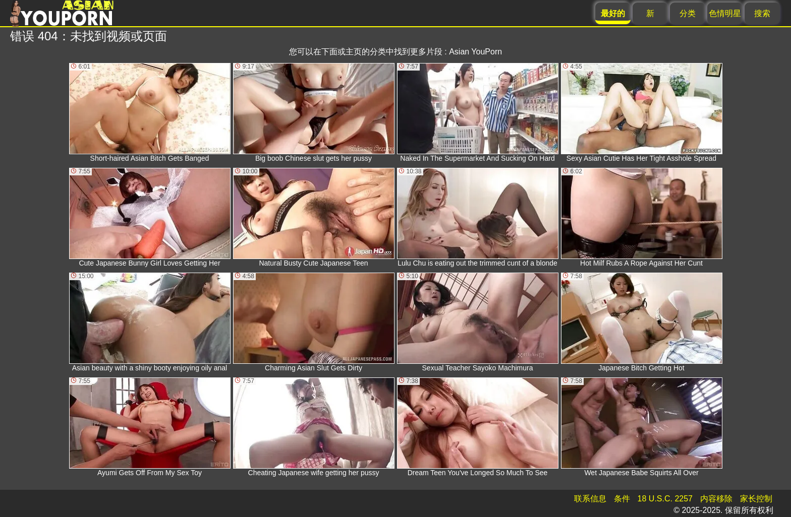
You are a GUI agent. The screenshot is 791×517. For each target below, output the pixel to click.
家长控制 (756, 498)
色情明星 (725, 13)
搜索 (762, 13)
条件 (622, 498)
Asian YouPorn (475, 51)
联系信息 (590, 498)
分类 (688, 13)
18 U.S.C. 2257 (665, 498)
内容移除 (716, 498)
